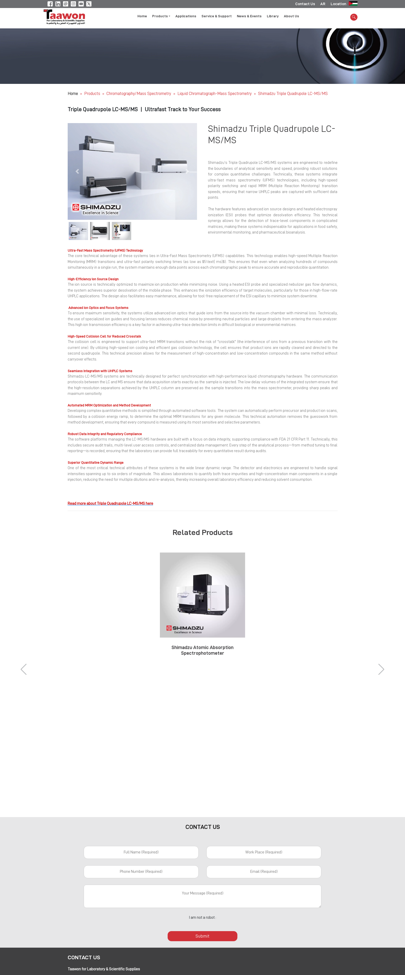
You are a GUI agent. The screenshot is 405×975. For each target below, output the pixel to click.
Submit (202, 936)
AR (322, 4)
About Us (291, 16)
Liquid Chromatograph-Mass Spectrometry (215, 93)
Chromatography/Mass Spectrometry (139, 93)
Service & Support (216, 16)
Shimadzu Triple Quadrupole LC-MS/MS (293, 93)
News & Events (249, 16)
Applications (185, 16)
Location (338, 4)
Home (142, 16)
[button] (77, 171)
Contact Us (305, 4)
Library (273, 16)
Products (92, 93)
